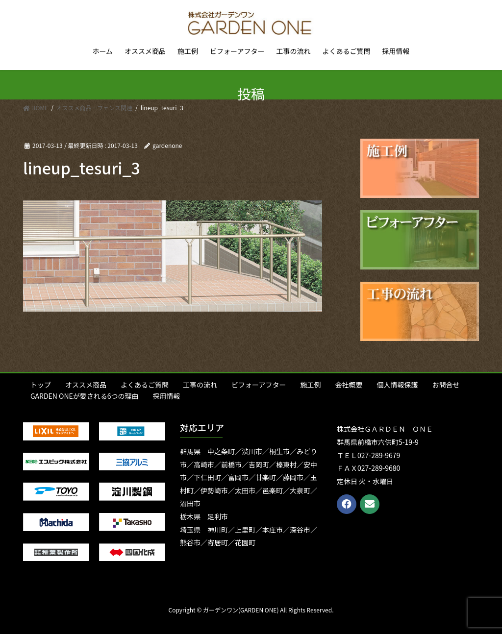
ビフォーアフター (258, 385)
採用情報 (166, 396)
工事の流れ (200, 385)
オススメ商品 (85, 385)
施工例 (310, 385)
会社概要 (348, 385)
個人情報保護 (397, 385)
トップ (40, 385)
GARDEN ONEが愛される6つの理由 (84, 396)
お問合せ (445, 385)
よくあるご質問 (145, 385)
